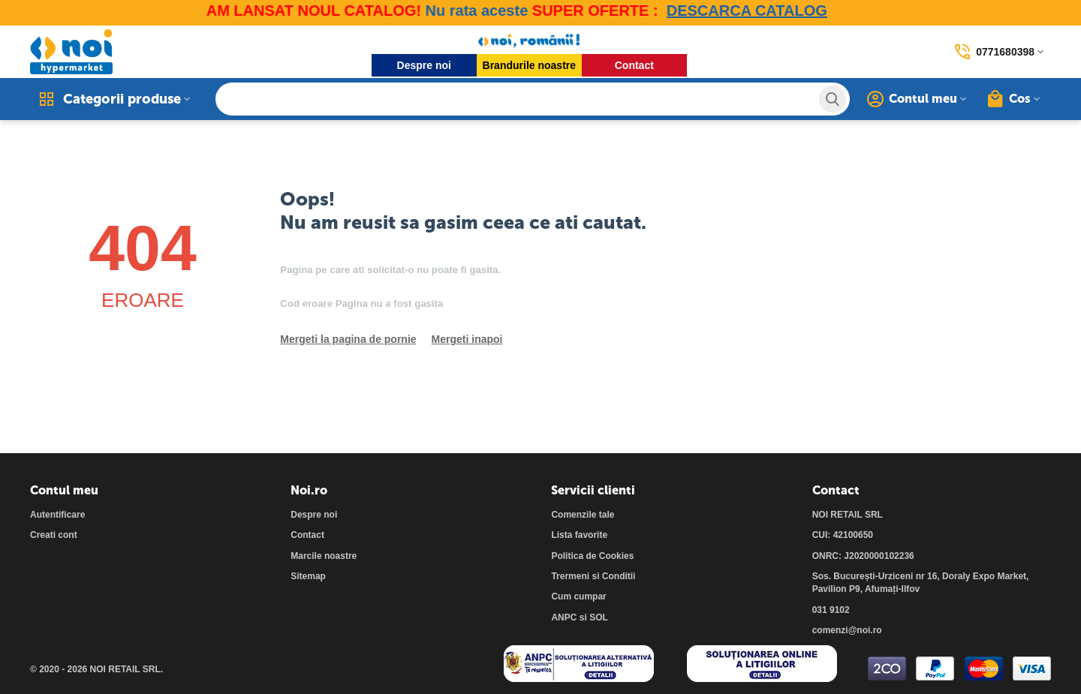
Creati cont (53, 535)
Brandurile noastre (529, 65)
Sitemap (308, 576)
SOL (598, 617)
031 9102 (831, 610)
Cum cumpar (578, 596)
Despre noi (424, 65)
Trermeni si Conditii (593, 576)
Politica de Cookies (592, 556)
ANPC (564, 617)
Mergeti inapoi (467, 339)
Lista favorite (579, 535)
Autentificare (57, 514)
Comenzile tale (582, 514)
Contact (634, 65)
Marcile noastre (324, 556)
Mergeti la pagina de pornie (348, 339)
